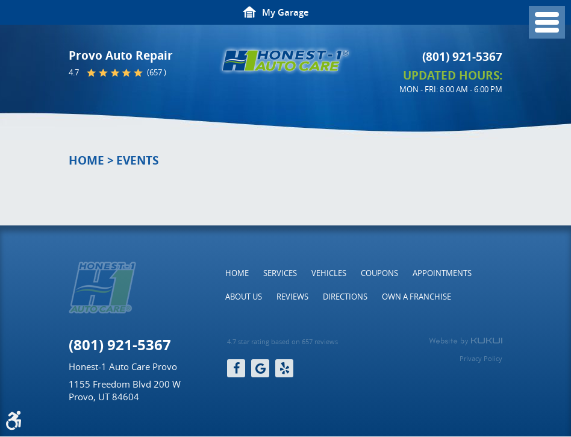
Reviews (292, 296)
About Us (243, 296)
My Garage (285, 12)
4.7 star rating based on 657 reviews (282, 341)
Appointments (442, 273)
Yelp (284, 368)
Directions (345, 296)
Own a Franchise (416, 296)
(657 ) (156, 73)
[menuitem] (237, 273)
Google (260, 368)
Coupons (379, 273)
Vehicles (328, 273)
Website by (465, 341)
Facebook (236, 368)
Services (280, 273)
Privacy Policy (481, 358)
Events (137, 160)
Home (86, 160)
